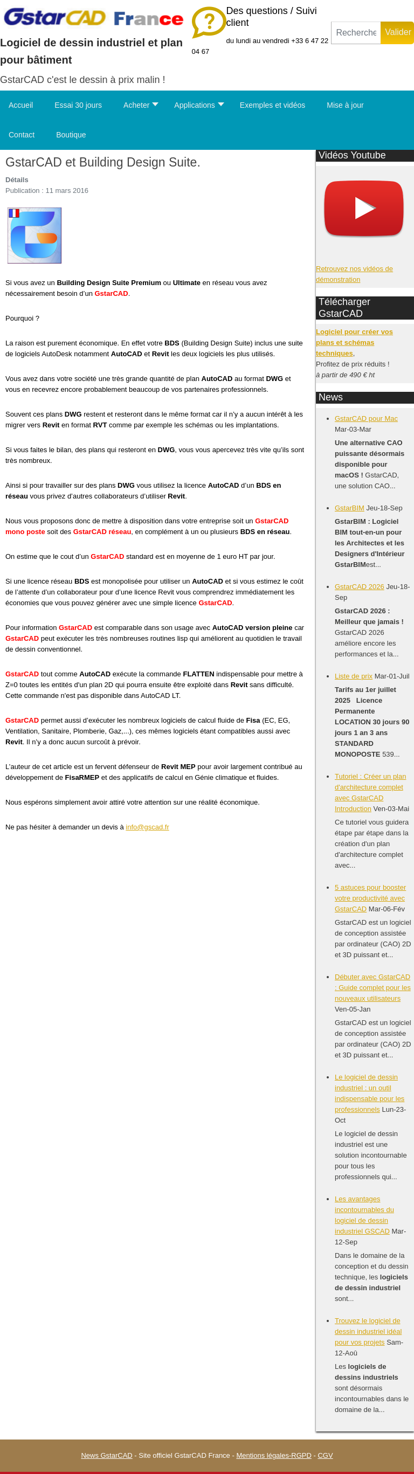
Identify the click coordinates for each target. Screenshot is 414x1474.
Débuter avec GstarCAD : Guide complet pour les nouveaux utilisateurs (373, 987)
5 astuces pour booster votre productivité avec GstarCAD (370, 898)
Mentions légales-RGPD (273, 1455)
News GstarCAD (106, 1455)
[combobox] (356, 33)
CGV (325, 1455)
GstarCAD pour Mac (366, 418)
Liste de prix (353, 676)
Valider (398, 32)
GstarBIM (349, 508)
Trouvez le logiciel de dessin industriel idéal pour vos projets (368, 1331)
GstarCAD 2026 (359, 587)
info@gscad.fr (147, 827)
